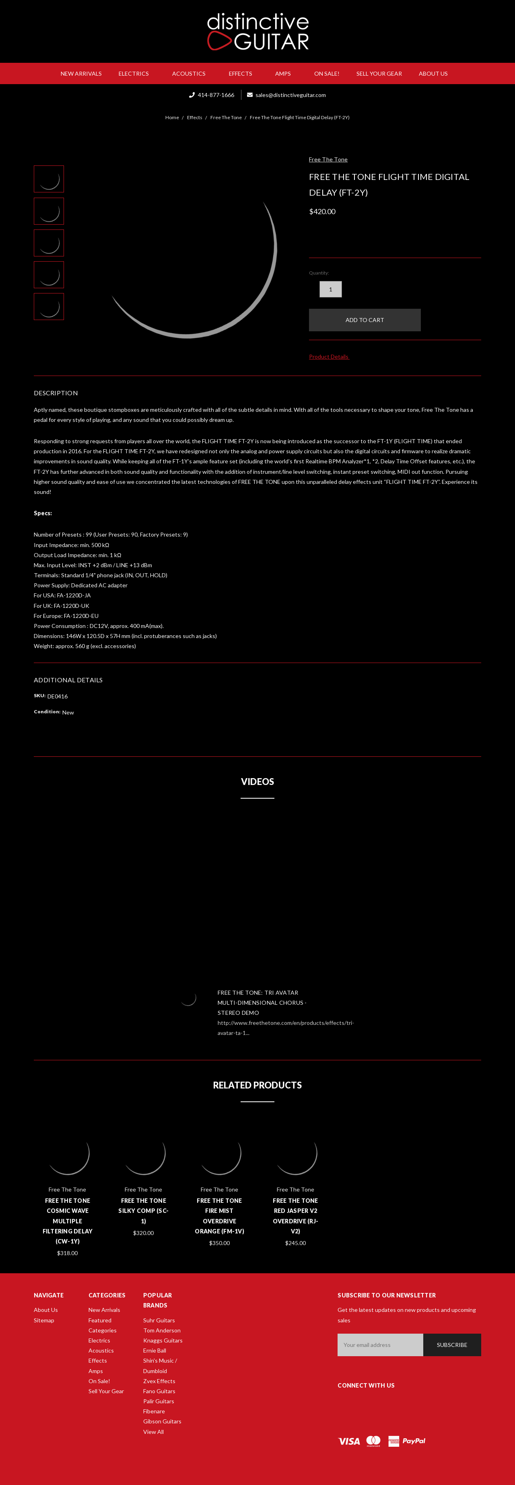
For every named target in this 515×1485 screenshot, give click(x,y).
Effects (244, 73)
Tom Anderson (162, 1330)
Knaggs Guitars (163, 1340)
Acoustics (192, 73)
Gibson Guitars (162, 1421)
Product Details (331, 356)
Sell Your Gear (379, 73)
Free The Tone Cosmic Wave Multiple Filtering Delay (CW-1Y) (68, 1221)
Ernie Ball (154, 1350)
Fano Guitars (159, 1391)
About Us (436, 73)
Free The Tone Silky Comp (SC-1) (143, 1210)
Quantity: (319, 273)
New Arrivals (81, 73)
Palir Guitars (158, 1401)
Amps (286, 73)
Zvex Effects (159, 1381)
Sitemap (44, 1320)
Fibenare (154, 1411)
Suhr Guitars (159, 1320)
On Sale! (327, 73)
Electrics (137, 73)
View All (153, 1431)
